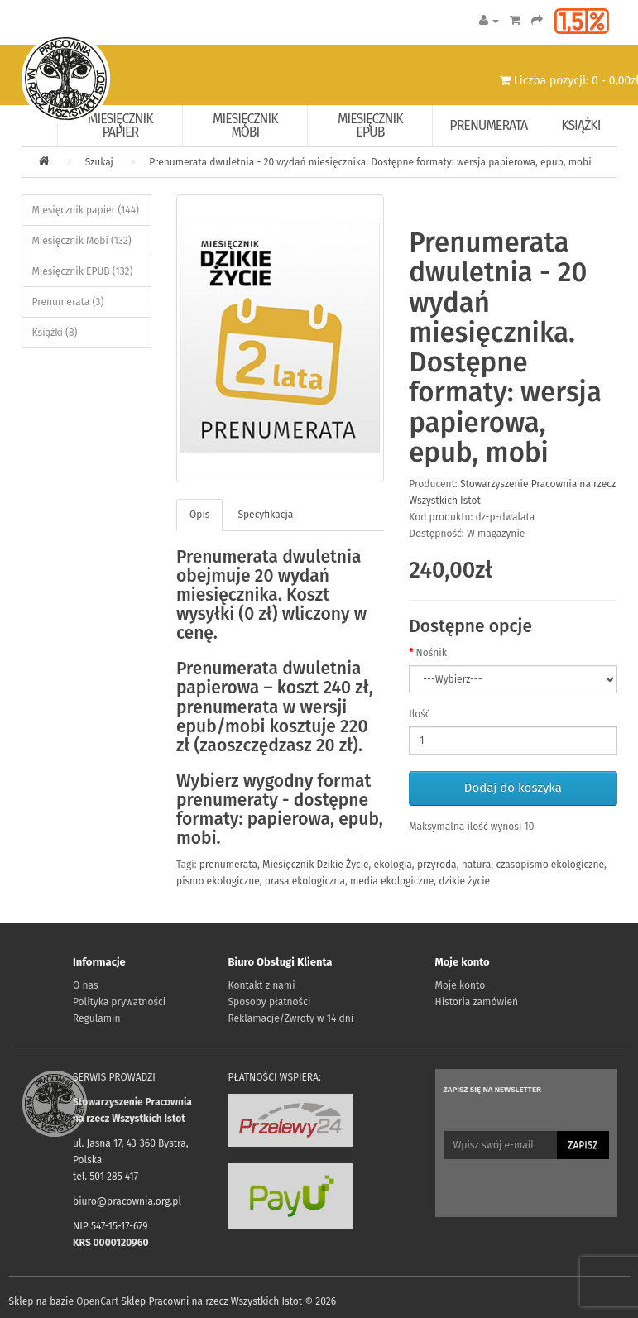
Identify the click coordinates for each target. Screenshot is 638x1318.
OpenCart (97, 1301)
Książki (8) (55, 332)
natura (477, 864)
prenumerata (228, 864)
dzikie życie (464, 881)
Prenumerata (488, 125)
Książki (580, 125)
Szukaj (99, 162)
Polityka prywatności (119, 1002)
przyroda (437, 864)
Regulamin (96, 1018)
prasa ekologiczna (305, 881)
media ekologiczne (392, 881)
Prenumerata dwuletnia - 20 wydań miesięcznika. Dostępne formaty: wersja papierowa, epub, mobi (370, 162)
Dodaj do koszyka (513, 787)
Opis (199, 514)
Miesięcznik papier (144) (85, 210)
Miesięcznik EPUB (370, 125)
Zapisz (582, 1145)
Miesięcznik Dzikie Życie (315, 864)
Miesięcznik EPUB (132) (82, 271)
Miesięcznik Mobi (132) (82, 241)
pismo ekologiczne (218, 881)
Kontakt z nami (261, 985)
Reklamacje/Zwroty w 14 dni (291, 1018)
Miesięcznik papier (120, 125)
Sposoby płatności (269, 1002)
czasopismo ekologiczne (550, 864)
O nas (85, 985)
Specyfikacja (265, 514)
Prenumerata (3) (68, 302)
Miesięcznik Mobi (245, 125)
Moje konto (460, 985)
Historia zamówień (476, 1002)
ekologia (393, 864)
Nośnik (430, 653)
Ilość (419, 714)
